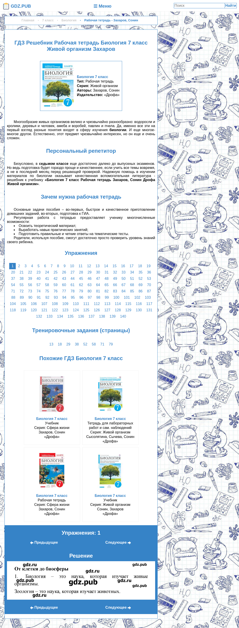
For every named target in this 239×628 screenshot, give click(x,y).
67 (124, 285)
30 (98, 272)
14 (106, 266)
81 (98, 291)
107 (44, 304)
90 (30, 297)
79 (81, 291)
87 (149, 291)
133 (50, 316)
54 (13, 285)
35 (140, 272)
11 (80, 266)
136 (81, 316)
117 (149, 304)
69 (140, 285)
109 (65, 304)
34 (132, 272)
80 (89, 291)
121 (44, 310)
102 (137, 297)
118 (13, 310)
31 (107, 272)
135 (70, 316)
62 (81, 285)
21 (22, 272)
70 (149, 285)
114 (118, 304)
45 (81, 278)
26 (64, 272)
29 (89, 272)
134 (60, 316)
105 (23, 304)
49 (115, 278)
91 (39, 297)
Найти (230, 5)
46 (89, 278)
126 (97, 310)
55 (22, 285)
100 (116, 297)
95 (73, 297)
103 (148, 297)
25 (56, 272)
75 (47, 291)
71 (13, 291)
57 (39, 285)
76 (56, 291)
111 (86, 304)
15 (115, 266)
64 (98, 285)
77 (64, 291)
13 (98, 266)
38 (22, 278)
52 (140, 278)
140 (123, 316)
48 (107, 278)
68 (132, 285)
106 (34, 304)
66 (115, 285)
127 (107, 310)
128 (118, 310)
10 (72, 266)
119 (23, 310)
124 (76, 310)
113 (107, 304)
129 (128, 310)
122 (55, 310)
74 (39, 291)
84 (124, 291)
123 (65, 310)
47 (98, 278)
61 (73, 285)
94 (64, 297)
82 (107, 291)
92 (47, 297)
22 (30, 272)
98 (98, 297)
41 (47, 278)
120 (34, 310)
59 (56, 285)
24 (47, 272)
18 (140, 266)
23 (39, 272)
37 (13, 278)
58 (47, 285)
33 (124, 272)
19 (149, 266)
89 (22, 297)
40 (39, 278)
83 (115, 291)
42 (56, 278)
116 (139, 304)
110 (76, 304)
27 (73, 272)
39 (30, 278)
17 (132, 266)
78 (73, 291)
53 (149, 278)
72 (22, 291)
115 (128, 304)
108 (55, 304)
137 (92, 316)
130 (139, 310)
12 (89, 266)
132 (39, 316)
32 (115, 272)
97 (90, 297)
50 (124, 278)
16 (123, 266)
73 (30, 291)
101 (127, 297)
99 (107, 297)
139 (112, 316)
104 (13, 304)
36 (149, 272)
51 (132, 278)
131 (149, 310)
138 (102, 316)
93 (56, 297)
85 (132, 291)
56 (30, 285)
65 (107, 285)
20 (13, 272)
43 (64, 278)
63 (89, 285)
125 (86, 310)
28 (81, 272)
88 (13, 297)
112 (97, 304)
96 (81, 297)
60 (64, 285)
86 (140, 291)
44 (73, 278)
